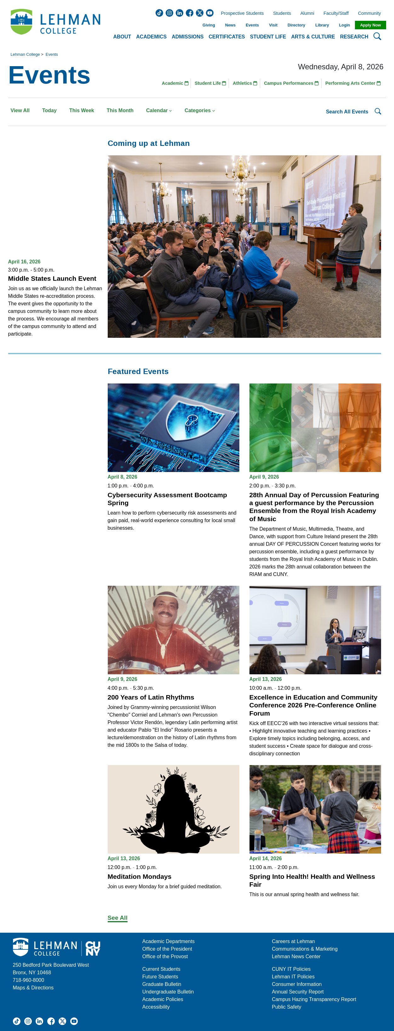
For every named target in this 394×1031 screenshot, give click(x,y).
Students (282, 13)
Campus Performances (291, 83)
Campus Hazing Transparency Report (314, 999)
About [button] (122, 36)
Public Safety (286, 1007)
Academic (175, 83)
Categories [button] (200, 110)
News (230, 25)
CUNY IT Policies (291, 969)
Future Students (160, 976)
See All (118, 917)
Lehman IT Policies (293, 976)
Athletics (245, 83)
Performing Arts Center (353, 83)
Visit (273, 25)
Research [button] (354, 36)
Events (252, 25)
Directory (296, 25)
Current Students (161, 969)
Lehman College (25, 54)
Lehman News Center (296, 956)
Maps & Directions (33, 987)
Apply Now (370, 25)
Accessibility (156, 1007)
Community (371, 13)
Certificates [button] (227, 36)
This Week (81, 110)
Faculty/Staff (336, 13)
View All (20, 110)
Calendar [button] (159, 110)
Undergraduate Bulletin (168, 991)
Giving (209, 25)
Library (322, 25)
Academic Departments (168, 941)
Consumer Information (297, 984)
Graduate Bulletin (161, 984)
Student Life (210, 83)
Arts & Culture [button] (313, 36)
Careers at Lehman (293, 941)
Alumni (307, 13)
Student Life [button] (268, 36)
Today (49, 110)
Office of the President (167, 949)
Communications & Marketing (305, 949)
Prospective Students (240, 13)
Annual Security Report (298, 991)
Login (344, 25)
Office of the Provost (165, 956)
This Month (120, 110)
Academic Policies (162, 999)
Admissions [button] (187, 36)
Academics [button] (151, 36)
